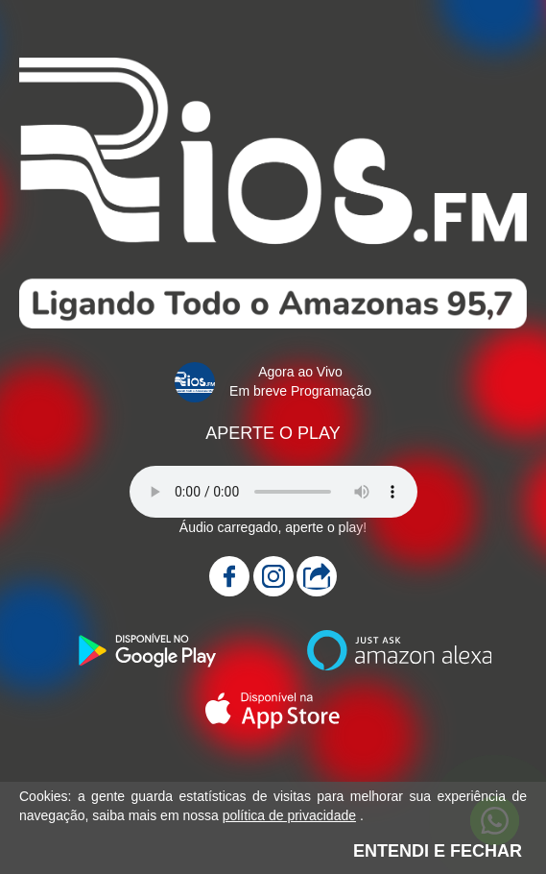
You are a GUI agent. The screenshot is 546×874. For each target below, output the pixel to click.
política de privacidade (289, 815)
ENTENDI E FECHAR (437, 851)
